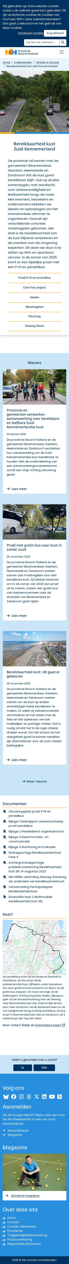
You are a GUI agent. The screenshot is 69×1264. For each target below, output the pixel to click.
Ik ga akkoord (55, 33)
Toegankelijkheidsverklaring (27, 1235)
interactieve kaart (50, 1025)
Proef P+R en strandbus (34, 277)
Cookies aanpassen (21, 1226)
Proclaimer (15, 1231)
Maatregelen (35, 307)
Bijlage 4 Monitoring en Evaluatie (32, 847)
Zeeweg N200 (34, 326)
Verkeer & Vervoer (47, 62)
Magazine (12, 1135)
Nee (44, 1067)
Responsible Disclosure (24, 1244)
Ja (22, 1067)
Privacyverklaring (19, 1239)
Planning (34, 316)
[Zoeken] (41, 42)
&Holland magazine (22, 1196)
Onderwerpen (23, 62)
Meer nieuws (34, 781)
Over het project (34, 287)
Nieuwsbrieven (16, 1131)
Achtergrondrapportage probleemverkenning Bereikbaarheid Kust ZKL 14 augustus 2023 (35, 867)
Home (6, 62)
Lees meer (17, 489)
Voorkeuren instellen (31, 33)
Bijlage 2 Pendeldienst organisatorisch (36, 831)
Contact (13, 1222)
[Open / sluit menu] (61, 52)
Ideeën (34, 297)
